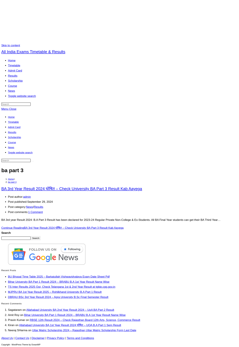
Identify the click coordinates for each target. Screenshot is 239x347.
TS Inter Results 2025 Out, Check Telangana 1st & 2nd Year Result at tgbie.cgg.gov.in (61, 286)
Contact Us (22, 338)
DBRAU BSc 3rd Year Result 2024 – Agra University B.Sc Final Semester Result (58, 297)
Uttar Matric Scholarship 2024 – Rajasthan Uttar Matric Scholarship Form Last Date (84, 330)
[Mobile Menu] (8, 109)
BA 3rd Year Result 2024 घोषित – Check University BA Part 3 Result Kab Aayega (71, 188)
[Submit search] (33, 161)
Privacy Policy (56, 338)
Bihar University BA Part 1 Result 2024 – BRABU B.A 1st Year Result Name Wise (58, 281)
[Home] (11, 179)
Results (12, 132)
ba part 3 (12, 182)
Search (6, 232)
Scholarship (14, 137)
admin (27, 196)
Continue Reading (62, 227)
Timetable (13, 122)
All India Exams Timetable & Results (33, 51)
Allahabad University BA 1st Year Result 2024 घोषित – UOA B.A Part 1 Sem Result (70, 325)
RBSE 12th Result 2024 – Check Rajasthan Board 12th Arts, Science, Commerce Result (85, 320)
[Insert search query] (16, 104)
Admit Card (14, 127)
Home (11, 117)
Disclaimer (38, 338)
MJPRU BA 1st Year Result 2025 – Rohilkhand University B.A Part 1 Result (55, 292)
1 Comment (35, 212)
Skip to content (10, 45)
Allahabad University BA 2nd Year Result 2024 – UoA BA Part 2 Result (70, 309)
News (11, 147)
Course (12, 142)
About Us (7, 338)
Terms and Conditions (80, 338)
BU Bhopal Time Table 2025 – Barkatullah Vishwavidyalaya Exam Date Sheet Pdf (59, 276)
